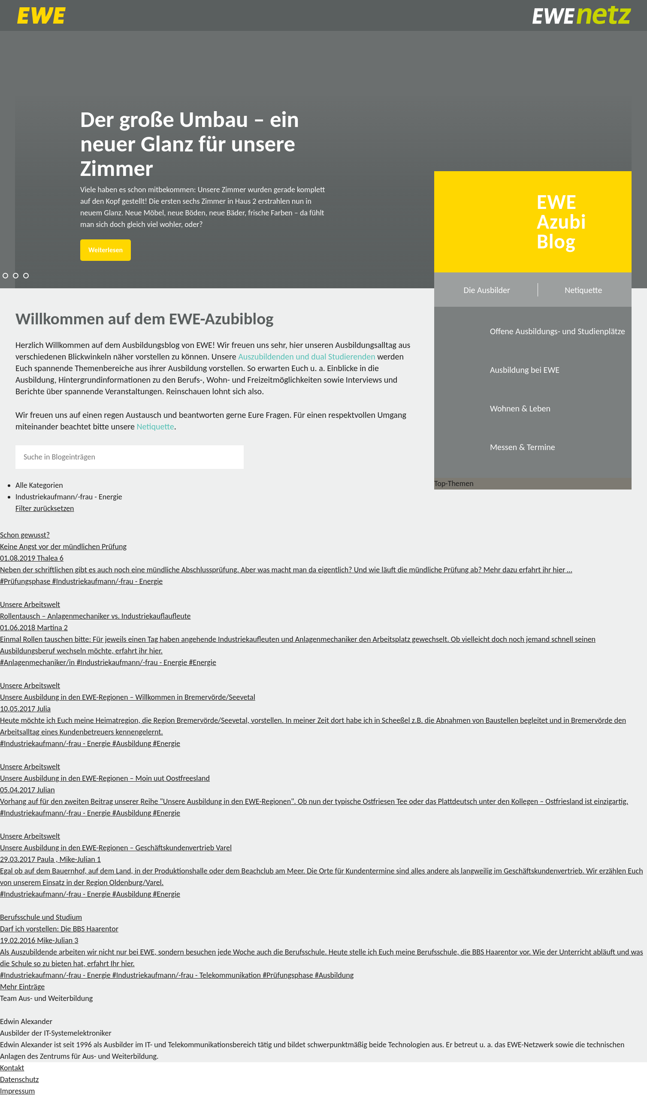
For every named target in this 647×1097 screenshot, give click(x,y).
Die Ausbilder (487, 290)
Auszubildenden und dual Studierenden (306, 356)
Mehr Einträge (22, 986)
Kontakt (12, 1068)
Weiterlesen (105, 250)
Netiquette (155, 426)
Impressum (17, 1091)
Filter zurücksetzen (44, 508)
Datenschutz (19, 1079)
